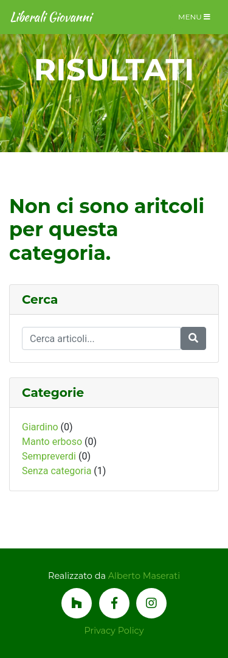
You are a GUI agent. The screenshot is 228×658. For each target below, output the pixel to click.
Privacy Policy (114, 630)
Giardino (40, 427)
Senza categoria (56, 471)
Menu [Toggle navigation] (194, 16)
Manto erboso (52, 441)
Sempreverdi (49, 456)
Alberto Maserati (144, 575)
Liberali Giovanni (50, 17)
